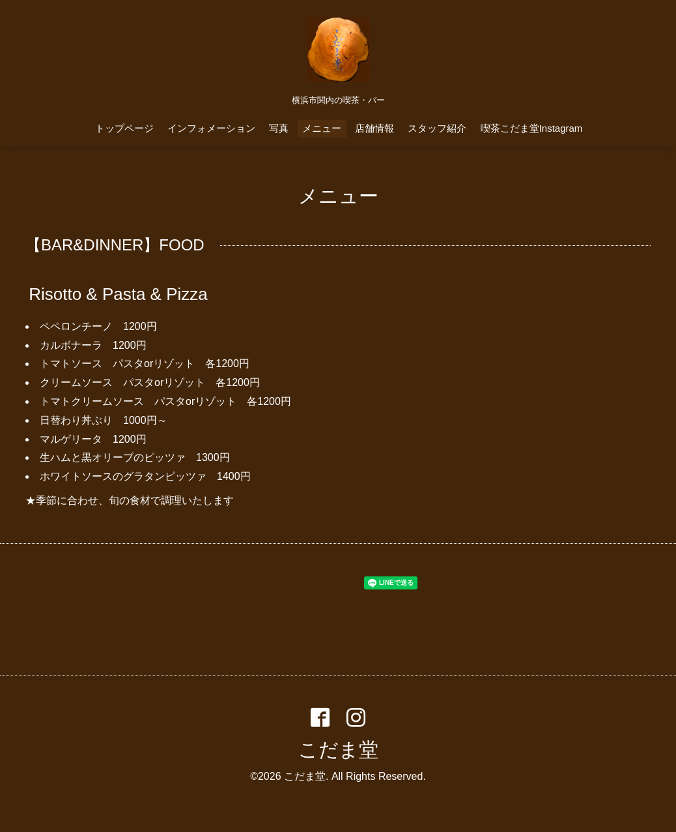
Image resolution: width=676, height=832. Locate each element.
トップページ (124, 128)
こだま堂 (338, 749)
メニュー (321, 128)
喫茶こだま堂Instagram (532, 128)
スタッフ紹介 (437, 128)
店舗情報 (374, 128)
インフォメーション (211, 128)
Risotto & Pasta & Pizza (118, 294)
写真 (279, 128)
